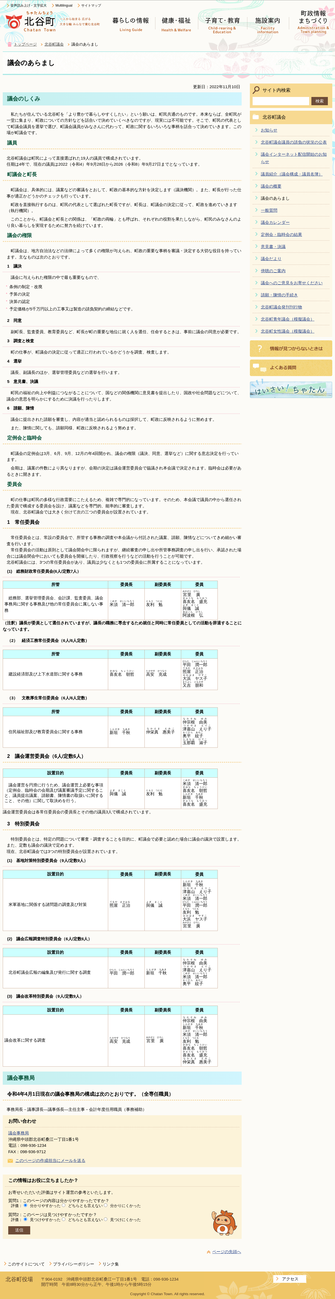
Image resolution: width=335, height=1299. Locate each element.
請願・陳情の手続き (279, 295)
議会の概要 (271, 186)
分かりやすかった (45, 1205)
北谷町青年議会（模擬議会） (287, 319)
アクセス (290, 1278)
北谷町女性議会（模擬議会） (287, 331)
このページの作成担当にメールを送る (50, 1160)
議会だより (271, 258)
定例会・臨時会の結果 (281, 234)
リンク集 (110, 1264)
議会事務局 (18, 1133)
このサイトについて (26, 1264)
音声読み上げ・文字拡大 (28, 5)
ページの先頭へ (226, 1251)
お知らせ (269, 130)
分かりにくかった (125, 1205)
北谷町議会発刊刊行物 (281, 307)
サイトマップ (91, 5)
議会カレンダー (275, 222)
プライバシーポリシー (73, 1264)
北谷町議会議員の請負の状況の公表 (294, 142)
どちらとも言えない (85, 1205)
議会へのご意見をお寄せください (292, 282)
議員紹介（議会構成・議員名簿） (292, 174)
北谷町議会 (54, 44)
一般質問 (269, 210)
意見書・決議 (273, 246)
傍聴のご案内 (273, 270)
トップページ (25, 44)
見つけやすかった (45, 1219)
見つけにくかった (125, 1219)
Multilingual (63, 5)
